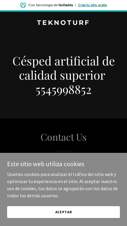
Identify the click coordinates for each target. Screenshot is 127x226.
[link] (63, 23)
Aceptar (63, 212)
